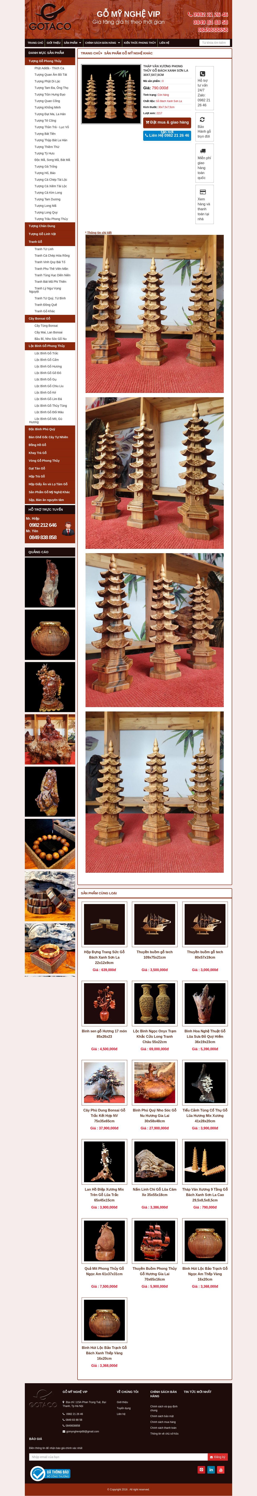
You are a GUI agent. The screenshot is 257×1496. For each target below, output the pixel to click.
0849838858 (71, 1425)
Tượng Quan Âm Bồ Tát (51, 74)
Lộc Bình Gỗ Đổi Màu (49, 412)
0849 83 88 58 (72, 1419)
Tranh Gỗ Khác (45, 311)
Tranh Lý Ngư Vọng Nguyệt (45, 290)
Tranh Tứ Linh (44, 249)
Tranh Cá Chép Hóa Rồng (52, 255)
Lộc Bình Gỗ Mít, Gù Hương (45, 420)
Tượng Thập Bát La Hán (51, 140)
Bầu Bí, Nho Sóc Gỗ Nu (51, 339)
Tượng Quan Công (47, 101)
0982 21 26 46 (73, 1414)
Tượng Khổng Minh (48, 107)
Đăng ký (217, 1457)
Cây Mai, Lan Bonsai (48, 332)
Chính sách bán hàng (100, 42)
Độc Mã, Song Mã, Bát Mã (52, 160)
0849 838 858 (42, 537)
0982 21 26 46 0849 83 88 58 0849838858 (208, 22)
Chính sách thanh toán (163, 1427)
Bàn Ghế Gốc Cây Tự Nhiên (48, 437)
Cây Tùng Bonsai (46, 325)
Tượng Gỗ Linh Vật (42, 234)
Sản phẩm (71, 42)
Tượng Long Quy (46, 212)
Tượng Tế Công (45, 120)
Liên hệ (164, 42)
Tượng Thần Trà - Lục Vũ (52, 127)
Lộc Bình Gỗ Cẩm (47, 359)
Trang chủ (35, 42)
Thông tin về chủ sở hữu (164, 1433)
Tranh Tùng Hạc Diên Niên (52, 275)
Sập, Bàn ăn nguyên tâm (46, 500)
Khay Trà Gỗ (37, 453)
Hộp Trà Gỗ (37, 476)
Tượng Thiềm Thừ (47, 147)
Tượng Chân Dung (42, 226)
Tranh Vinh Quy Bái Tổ (50, 262)
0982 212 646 (42, 525)
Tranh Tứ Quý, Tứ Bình (50, 298)
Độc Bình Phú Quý (42, 429)
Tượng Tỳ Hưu (44, 153)
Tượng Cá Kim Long (48, 192)
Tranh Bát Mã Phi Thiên (50, 281)
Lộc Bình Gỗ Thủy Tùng (51, 405)
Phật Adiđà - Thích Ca (49, 68)
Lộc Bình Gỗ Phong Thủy (47, 346)
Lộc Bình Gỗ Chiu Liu (49, 386)
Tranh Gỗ (35, 241)
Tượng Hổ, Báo (45, 173)
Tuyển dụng (124, 1408)
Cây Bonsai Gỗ (39, 318)
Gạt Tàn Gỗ (37, 468)
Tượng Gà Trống (46, 166)
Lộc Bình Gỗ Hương (48, 366)
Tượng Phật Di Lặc (47, 81)
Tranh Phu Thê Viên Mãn (51, 268)
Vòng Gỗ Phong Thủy (44, 460)
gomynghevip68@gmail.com (81, 1431)
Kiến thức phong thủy (140, 42)
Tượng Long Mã (45, 205)
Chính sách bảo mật (162, 1416)
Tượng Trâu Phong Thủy (51, 219)
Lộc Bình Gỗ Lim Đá (48, 399)
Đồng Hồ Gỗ (37, 445)
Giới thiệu (53, 42)
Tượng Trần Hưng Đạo (50, 94)
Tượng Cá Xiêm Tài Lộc (51, 186)
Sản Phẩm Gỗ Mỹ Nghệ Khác (49, 492)
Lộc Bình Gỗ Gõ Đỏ (48, 373)
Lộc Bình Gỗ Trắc (46, 353)
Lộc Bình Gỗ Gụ (46, 379)
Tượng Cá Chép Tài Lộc (51, 179)
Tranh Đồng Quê (46, 304)
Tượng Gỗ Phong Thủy (45, 61)
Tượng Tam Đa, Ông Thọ (51, 87)
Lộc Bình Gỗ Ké (45, 392)
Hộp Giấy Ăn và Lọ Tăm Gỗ (48, 484)
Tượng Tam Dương (47, 199)
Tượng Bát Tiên (45, 133)
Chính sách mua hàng (163, 1422)
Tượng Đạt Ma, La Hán (50, 114)
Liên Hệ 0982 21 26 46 (167, 135)
